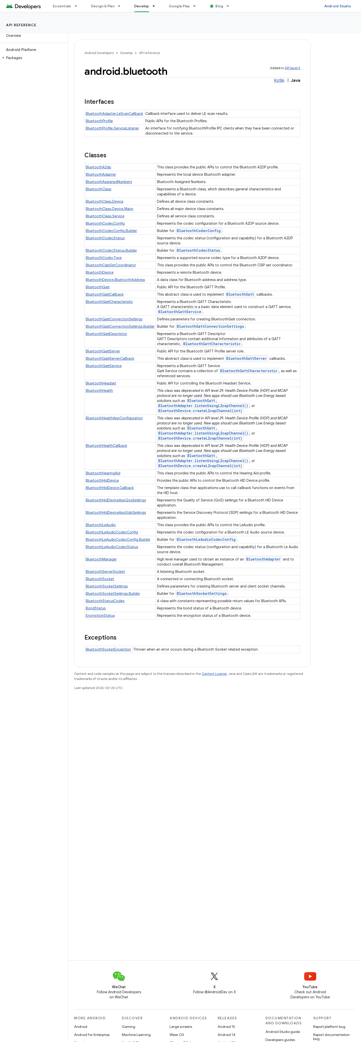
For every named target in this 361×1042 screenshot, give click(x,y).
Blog (219, 6)
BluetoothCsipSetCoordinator (111, 265)
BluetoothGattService (179, 311)
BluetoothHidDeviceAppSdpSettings (116, 512)
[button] (33, 58)
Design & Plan (103, 6)
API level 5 (292, 68)
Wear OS (177, 1034)
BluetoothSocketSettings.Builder (113, 593)
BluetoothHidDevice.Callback (110, 488)
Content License (214, 674)
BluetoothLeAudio (101, 525)
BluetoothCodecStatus (105, 238)
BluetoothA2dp (98, 167)
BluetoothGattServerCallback (110, 358)
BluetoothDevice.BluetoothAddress (115, 279)
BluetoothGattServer (103, 351)
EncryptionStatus (100, 615)
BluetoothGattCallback (105, 294)
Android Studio (337, 6)
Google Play (179, 6)
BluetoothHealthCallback (106, 445)
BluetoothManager (101, 559)
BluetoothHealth (99, 390)
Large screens (181, 1026)
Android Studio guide (282, 1031)
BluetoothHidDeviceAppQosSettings (116, 500)
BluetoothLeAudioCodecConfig (112, 532)
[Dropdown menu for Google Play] (197, 6)
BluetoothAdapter (101, 174)
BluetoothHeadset (101, 383)
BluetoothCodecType (104, 258)
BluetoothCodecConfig (105, 223)
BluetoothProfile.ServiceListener (112, 128)
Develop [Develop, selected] (141, 6)
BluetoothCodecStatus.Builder (111, 250)
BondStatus (96, 608)
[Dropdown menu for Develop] (156, 6)
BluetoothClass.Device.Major (109, 209)
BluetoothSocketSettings (107, 586)
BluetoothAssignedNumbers (109, 182)
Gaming (128, 1026)
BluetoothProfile (99, 121)
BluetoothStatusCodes (105, 601)
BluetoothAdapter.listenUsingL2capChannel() (203, 405)
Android (80, 1026)
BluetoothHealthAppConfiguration (114, 418)
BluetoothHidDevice (102, 480)
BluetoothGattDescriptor (106, 334)
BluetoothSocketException (108, 649)
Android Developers (99, 53)
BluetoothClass (98, 189)
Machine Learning (136, 1034)
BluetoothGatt (97, 287)
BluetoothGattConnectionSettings (114, 319)
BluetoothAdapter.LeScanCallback (114, 113)
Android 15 (226, 1026)
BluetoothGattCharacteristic (109, 301)
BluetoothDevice (100, 272)
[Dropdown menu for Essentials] (78, 6)
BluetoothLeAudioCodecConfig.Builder (118, 539)
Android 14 (226, 1034)
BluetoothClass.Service (105, 216)
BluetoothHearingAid (103, 473)
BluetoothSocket (100, 579)
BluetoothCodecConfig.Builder (111, 230)
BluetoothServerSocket (105, 571)
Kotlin (279, 80)
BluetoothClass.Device (104, 201)
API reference (21, 25)
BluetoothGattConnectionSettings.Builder (120, 326)
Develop (126, 53)
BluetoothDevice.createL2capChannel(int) (200, 410)
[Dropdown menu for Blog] (230, 6)
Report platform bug (329, 1026)
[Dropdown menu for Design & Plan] (121, 6)
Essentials (62, 6)
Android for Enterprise (91, 1034)
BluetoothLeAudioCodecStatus (112, 547)
